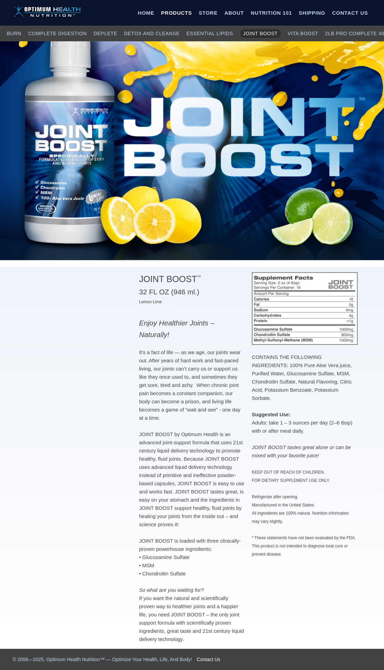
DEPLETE (105, 33)
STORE (208, 13)
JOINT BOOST (260, 33)
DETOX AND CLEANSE (152, 33)
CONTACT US (350, 13)
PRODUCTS (176, 13)
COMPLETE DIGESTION (57, 33)
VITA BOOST (303, 33)
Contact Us (208, 659)
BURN (14, 33)
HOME (146, 13)
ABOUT (234, 13)
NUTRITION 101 (271, 13)
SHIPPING (312, 13)
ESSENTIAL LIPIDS (210, 33)
